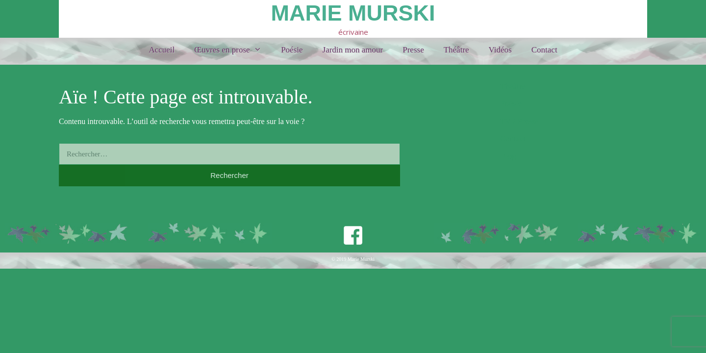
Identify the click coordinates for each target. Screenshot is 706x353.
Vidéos (500, 49)
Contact (544, 49)
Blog (508, 156)
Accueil (162, 49)
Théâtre (456, 49)
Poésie (292, 49)
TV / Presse (519, 121)
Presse (413, 49)
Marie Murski (353, 12)
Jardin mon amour (353, 49)
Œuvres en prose (232, 50)
